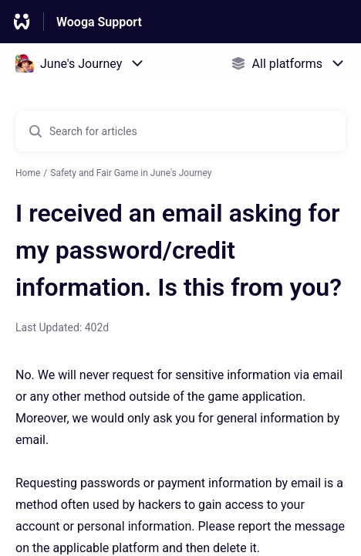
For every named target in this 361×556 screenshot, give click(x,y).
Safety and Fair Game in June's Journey (130, 173)
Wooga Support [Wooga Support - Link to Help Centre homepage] (99, 22)
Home (27, 173)
